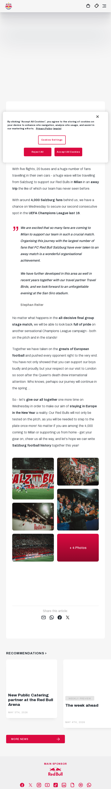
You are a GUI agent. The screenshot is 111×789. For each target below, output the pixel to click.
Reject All (38, 152)
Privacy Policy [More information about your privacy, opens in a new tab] (44, 128)
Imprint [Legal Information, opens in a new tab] (57, 128)
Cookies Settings (52, 140)
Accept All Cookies (68, 152)
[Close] (97, 116)
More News (19, 739)
